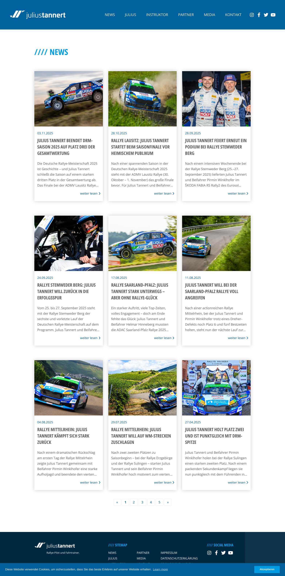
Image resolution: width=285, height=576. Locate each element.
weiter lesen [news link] (90, 193)
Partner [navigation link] (186, 14)
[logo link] (37, 14)
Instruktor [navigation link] (157, 14)
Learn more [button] (160, 569)
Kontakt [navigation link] (233, 14)
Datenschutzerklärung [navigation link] (179, 558)
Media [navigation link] (209, 14)
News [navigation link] (110, 14)
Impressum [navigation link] (169, 553)
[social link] (251, 15)
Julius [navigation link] (130, 14)
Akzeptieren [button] (267, 569)
